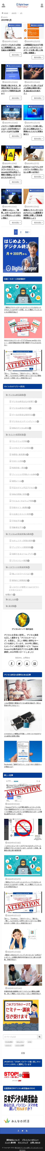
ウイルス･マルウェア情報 (24, 501)
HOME (6, 13)
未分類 (12, 606)
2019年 (14, 13)
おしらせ (13, 599)
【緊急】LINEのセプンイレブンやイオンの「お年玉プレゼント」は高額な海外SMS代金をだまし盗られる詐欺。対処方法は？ (22, 957)
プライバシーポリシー (30, 1140)
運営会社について (13, 1140)
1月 (21, 13)
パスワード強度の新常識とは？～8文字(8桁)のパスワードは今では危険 (11, 128)
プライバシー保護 (20, 560)
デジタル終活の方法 (37, 190)
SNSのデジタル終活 (21, 428)
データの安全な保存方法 (23, 414)
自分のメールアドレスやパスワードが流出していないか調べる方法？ (33, 169)
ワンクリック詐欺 (38, 147)
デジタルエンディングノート (25, 421)
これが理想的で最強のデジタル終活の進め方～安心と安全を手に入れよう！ (22, 704)
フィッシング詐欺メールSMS (25, 474)
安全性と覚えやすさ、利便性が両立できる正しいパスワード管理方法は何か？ (11, 89)
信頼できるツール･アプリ (24, 554)
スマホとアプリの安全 (22, 448)
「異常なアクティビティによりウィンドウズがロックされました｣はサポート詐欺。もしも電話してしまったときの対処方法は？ (23, 310)
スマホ (29, 1041)
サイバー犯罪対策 (17, 434)
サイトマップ (23, 1143)
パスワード (8, 1045)
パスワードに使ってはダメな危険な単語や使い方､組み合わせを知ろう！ (33, 89)
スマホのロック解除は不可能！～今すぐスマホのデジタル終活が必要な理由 (22, 735)
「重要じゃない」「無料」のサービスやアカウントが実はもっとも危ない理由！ (11, 214)
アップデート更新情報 (22, 547)
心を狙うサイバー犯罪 (22, 514)
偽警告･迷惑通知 (20, 454)
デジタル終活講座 (17, 395)
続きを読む (15, 55)
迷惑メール (18, 481)
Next (27, 232)
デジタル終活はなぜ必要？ (24, 401)
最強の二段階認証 (15, 25)
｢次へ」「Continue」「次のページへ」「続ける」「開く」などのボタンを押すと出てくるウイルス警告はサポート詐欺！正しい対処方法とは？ (22, 375)
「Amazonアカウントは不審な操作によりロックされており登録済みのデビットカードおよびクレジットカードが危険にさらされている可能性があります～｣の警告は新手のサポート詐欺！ (23, 810)
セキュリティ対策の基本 (23, 540)
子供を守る (18, 521)
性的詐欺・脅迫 (20, 468)
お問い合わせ (35, 1143)
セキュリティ (20, 1041)
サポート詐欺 (19, 461)
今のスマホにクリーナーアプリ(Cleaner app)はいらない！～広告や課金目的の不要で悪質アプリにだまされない (22, 342)
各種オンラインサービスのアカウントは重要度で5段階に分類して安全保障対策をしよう (33, 214)
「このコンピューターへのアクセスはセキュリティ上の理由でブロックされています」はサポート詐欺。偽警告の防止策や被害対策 (22, 848)
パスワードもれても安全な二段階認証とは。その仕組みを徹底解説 (11, 47)
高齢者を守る (19, 527)
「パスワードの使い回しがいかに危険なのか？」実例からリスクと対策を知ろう (33, 130)
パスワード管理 (19, 1045)
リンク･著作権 (10, 1143)
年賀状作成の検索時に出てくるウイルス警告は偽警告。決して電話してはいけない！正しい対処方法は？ (22, 992)
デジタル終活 (8, 1041)
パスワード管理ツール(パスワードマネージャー (24, 588)
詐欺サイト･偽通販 (21, 507)
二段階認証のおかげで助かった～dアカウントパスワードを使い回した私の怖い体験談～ (33, 49)
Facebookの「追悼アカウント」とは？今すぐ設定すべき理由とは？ (22, 765)
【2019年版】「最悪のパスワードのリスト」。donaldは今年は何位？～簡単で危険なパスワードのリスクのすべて (11, 172)
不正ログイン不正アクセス (24, 487)
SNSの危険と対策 (20, 494)
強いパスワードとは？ (14, 66)
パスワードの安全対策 (19, 567)
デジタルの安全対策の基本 (21, 534)
